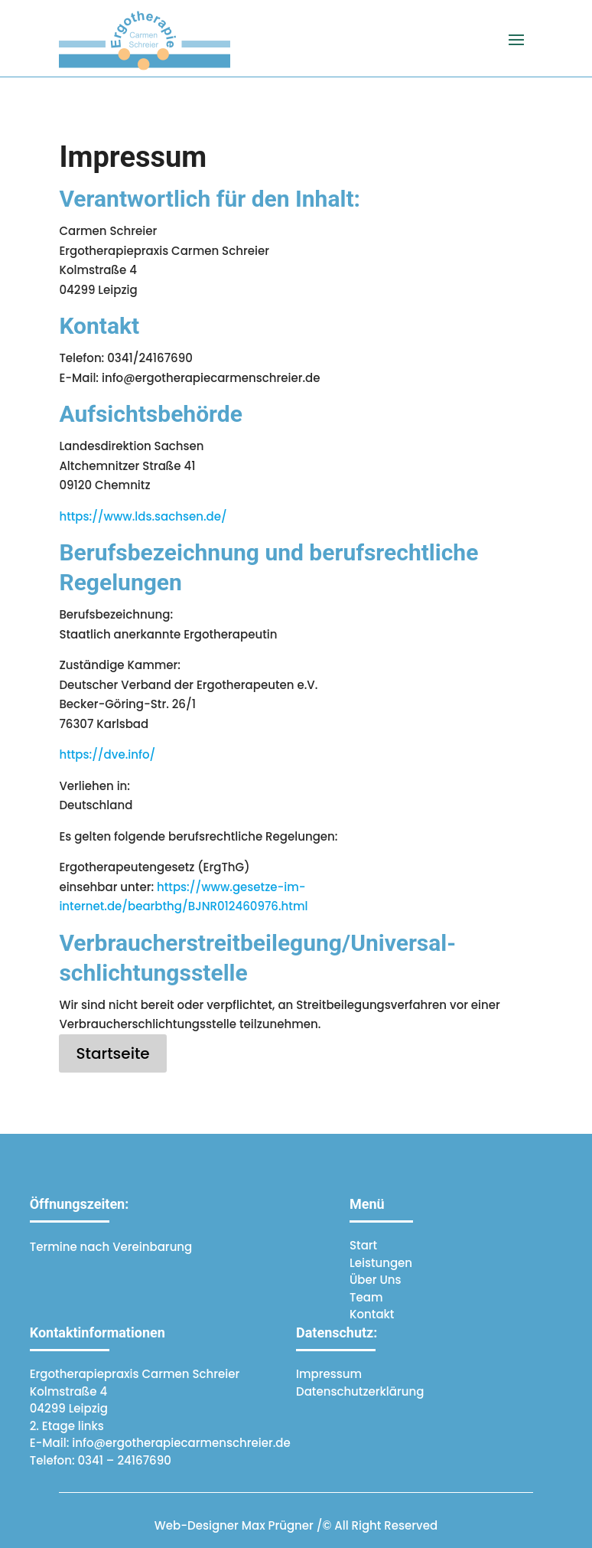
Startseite (112, 1053)
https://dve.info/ (107, 754)
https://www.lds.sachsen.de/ (142, 516)
